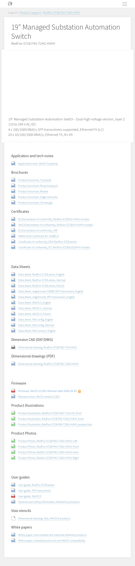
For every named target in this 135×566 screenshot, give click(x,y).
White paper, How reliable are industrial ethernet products (52, 535)
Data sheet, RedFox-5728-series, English (41, 274)
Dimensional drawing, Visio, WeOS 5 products (44, 518)
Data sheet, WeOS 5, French (34, 314)
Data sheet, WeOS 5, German (35, 308)
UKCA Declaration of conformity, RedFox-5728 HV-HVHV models (55, 225)
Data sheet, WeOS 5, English (34, 302)
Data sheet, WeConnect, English (37, 331)
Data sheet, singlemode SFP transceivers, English (46, 297)
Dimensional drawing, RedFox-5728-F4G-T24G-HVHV (48, 364)
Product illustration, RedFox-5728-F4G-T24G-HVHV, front (51, 419)
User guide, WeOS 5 (29, 496)
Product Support (30, 12)
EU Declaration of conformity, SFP (38, 230)
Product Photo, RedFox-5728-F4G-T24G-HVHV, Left (47, 441)
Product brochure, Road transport (38, 186)
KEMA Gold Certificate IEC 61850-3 (38, 236)
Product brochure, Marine (33, 191)
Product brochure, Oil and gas (35, 203)
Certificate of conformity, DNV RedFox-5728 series (47, 242)
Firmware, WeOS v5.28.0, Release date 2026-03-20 (47, 391)
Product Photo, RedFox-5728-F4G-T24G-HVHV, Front (48, 446)
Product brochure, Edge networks (38, 197)
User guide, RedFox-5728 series (36, 485)
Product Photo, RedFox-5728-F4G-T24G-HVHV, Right (48, 458)
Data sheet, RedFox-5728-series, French (41, 286)
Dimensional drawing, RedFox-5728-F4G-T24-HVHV (47, 347)
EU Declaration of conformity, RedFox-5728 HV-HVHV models (53, 219)
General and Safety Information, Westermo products (49, 502)
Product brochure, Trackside (34, 180)
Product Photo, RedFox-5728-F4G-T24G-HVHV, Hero (48, 452)
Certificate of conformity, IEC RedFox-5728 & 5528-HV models (54, 247)
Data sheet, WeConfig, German (36, 325)
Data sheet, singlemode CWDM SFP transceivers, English (50, 291)
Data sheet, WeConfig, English (35, 319)
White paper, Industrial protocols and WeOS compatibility (51, 540)
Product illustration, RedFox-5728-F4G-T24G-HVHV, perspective (55, 424)
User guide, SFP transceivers (34, 490)
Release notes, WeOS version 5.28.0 (39, 396)
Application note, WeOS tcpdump (38, 163)
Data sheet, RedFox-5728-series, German (42, 280)
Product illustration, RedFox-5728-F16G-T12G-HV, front (50, 413)
